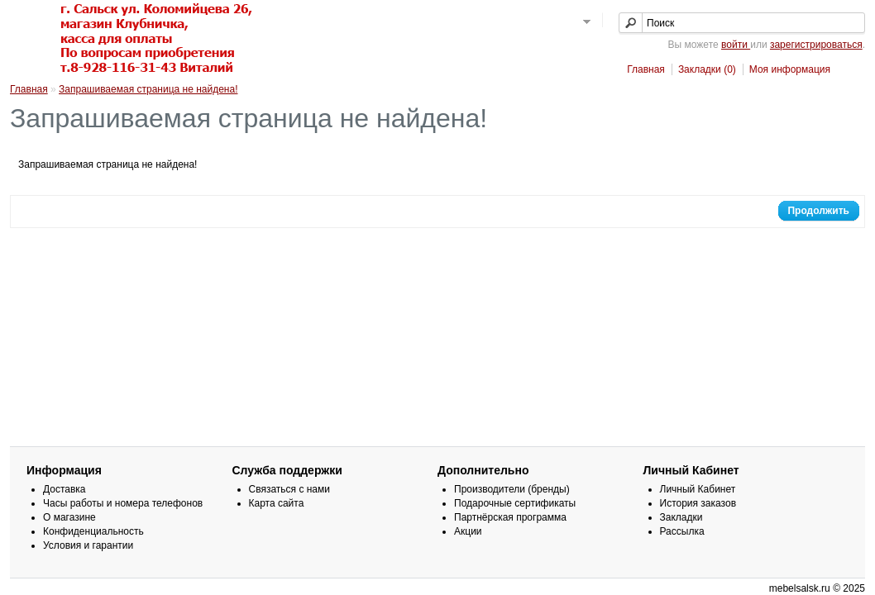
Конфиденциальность (93, 531)
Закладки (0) (707, 69)
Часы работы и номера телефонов (123, 503)
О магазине (69, 517)
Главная (646, 69)
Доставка (64, 489)
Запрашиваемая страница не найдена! (148, 89)
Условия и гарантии (88, 545)
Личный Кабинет (698, 489)
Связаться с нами (289, 489)
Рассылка (682, 531)
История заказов (698, 503)
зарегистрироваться (816, 44)
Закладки (681, 517)
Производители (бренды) (512, 489)
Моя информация (789, 69)
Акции (468, 531)
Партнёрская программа (510, 517)
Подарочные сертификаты (515, 503)
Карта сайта (276, 503)
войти (735, 44)
